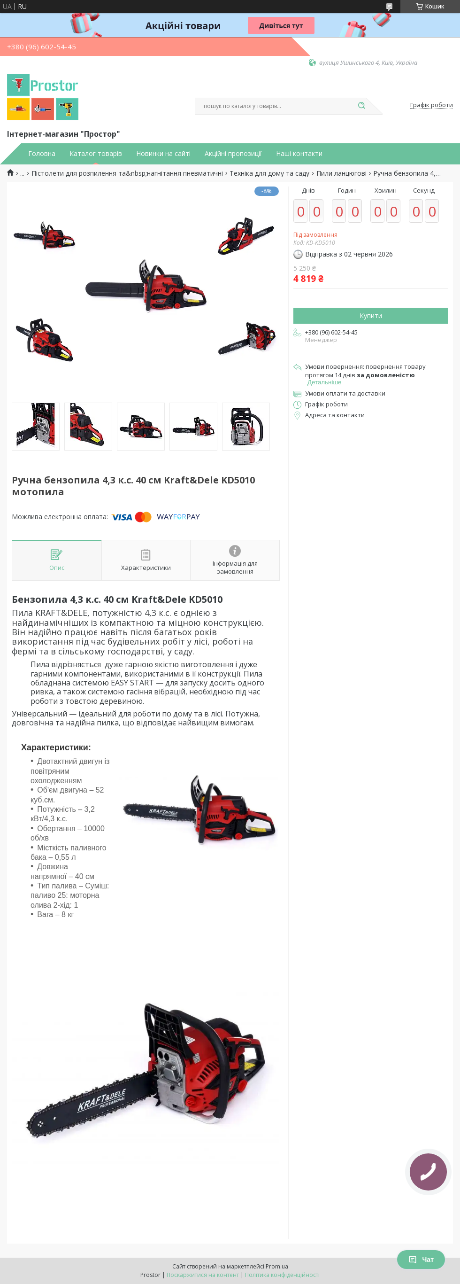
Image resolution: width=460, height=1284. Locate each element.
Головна (41, 153)
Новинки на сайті (163, 153)
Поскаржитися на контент (203, 1275)
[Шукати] (361, 106)
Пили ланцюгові (341, 173)
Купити (371, 315)
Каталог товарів (95, 153)
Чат (421, 1259)
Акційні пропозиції (233, 153)
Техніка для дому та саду (269, 173)
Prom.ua (277, 1266)
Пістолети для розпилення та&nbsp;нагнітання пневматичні (127, 173)
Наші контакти (299, 153)
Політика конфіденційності (282, 1275)
